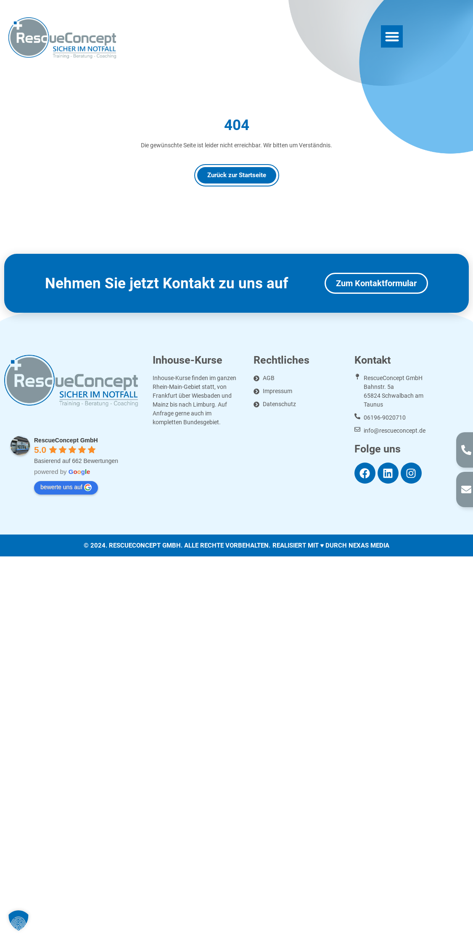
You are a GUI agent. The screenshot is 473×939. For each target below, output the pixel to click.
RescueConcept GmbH (66, 440)
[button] (392, 36)
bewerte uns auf (66, 487)
